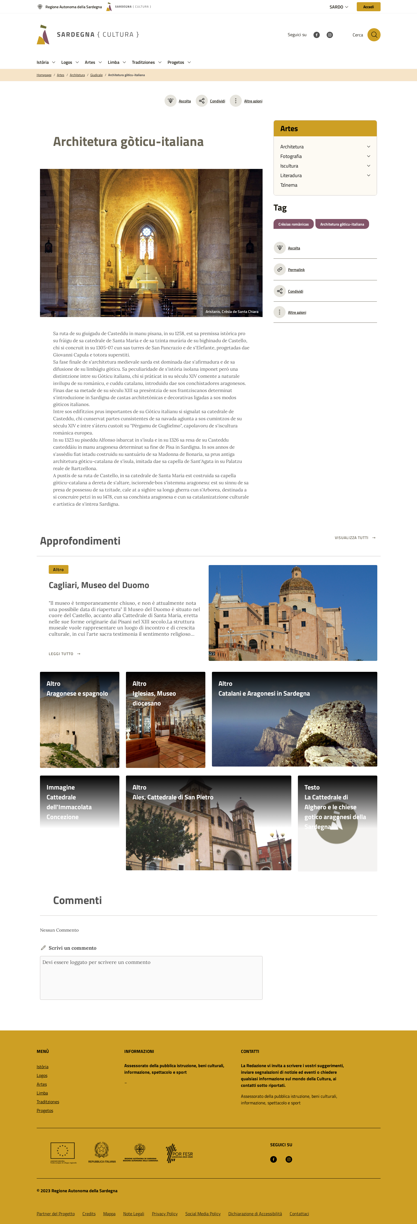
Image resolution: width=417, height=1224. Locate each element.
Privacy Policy (165, 1213)
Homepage (44, 75)
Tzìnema (288, 185)
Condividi (210, 101)
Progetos (45, 1110)
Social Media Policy (203, 1213)
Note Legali (133, 1213)
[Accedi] (369, 6)
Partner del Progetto (56, 1213)
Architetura (77, 75)
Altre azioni (253, 101)
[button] (53, 62)
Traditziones (48, 1101)
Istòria (42, 1066)
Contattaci (299, 1213)
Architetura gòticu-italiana (126, 75)
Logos (42, 1075)
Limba (42, 1092)
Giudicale (96, 75)
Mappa (109, 1213)
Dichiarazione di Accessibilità (255, 1213)
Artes (60, 75)
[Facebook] (316, 34)
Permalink (289, 269)
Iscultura (289, 165)
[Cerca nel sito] (374, 34)
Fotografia (291, 156)
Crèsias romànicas (293, 224)
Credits (89, 1213)
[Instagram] (329, 34)
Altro (58, 569)
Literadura (291, 175)
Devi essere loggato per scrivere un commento (151, 977)
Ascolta (178, 101)
